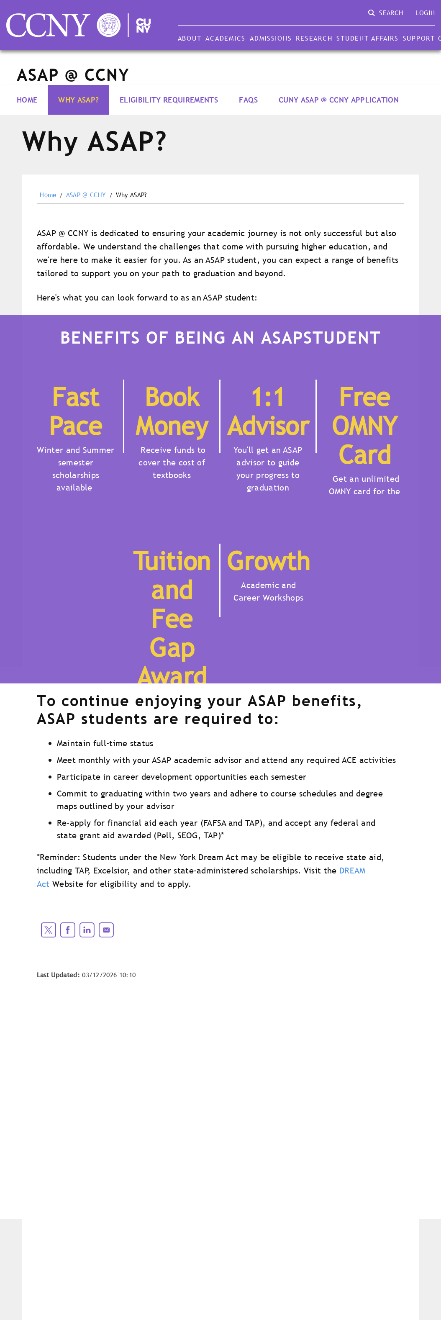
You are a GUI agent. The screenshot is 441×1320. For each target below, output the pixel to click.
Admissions (271, 38)
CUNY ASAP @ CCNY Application (339, 100)
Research (314, 38)
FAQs (248, 100)
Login (425, 12)
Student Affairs (367, 38)
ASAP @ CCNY (86, 195)
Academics (225, 38)
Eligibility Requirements (169, 100)
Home (27, 100)
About (190, 38)
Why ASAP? (78, 100)
